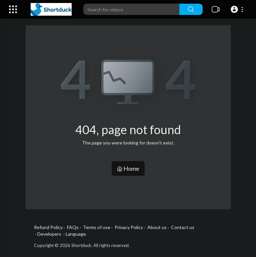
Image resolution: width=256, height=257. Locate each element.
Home (128, 168)
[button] (238, 9)
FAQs (73, 227)
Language (76, 234)
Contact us (182, 227)
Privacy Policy (129, 227)
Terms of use (96, 227)
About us (157, 227)
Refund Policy (48, 227)
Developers (49, 234)
